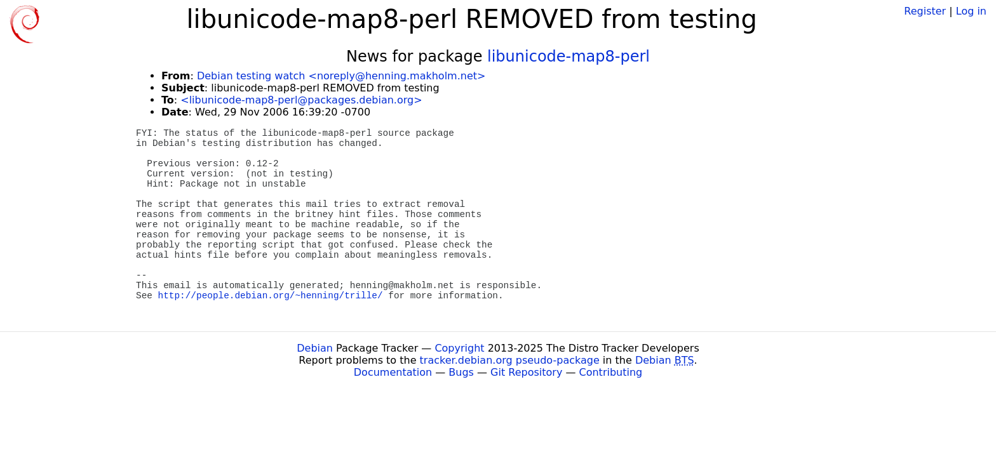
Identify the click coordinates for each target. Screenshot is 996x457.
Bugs (461, 372)
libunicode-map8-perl (568, 56)
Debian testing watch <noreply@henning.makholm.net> (341, 76)
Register (925, 11)
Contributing (611, 372)
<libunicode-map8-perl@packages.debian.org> (301, 100)
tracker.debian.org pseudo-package (510, 360)
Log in (971, 11)
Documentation (393, 372)
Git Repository (526, 372)
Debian (315, 348)
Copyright (459, 348)
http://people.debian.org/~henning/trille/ (270, 296)
